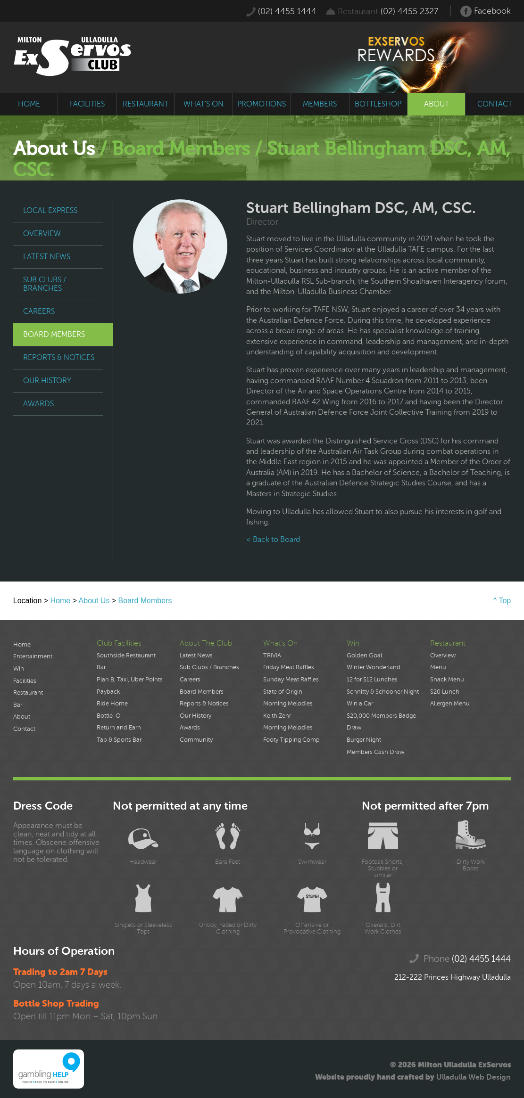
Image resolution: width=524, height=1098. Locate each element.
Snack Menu (447, 679)
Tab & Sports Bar (119, 740)
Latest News (46, 257)
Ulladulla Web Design (473, 1077)
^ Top (502, 601)
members (320, 104)
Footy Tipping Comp (291, 740)
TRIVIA (272, 655)
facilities (87, 104)
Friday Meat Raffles (288, 667)
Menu (438, 667)
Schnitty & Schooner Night (383, 691)
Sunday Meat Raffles (291, 679)
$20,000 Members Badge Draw (381, 722)
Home (60, 601)
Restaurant (28, 692)
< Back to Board (273, 539)
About (21, 716)
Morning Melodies (288, 703)
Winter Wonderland (373, 667)
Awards (38, 404)
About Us (94, 601)
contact (494, 104)
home (29, 104)
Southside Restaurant (126, 655)
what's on (203, 104)
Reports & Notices (58, 357)
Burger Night (364, 740)
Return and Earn (119, 727)
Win (18, 668)
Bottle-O (109, 716)
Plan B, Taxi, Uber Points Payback (130, 685)
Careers (39, 311)
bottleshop (378, 104)
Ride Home (112, 703)
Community (196, 740)
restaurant (145, 104)
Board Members (54, 334)
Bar (17, 705)
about (436, 104)
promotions (261, 104)
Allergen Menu (450, 703)
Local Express (50, 210)
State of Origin (282, 691)
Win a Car (360, 703)
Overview (42, 233)
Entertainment (32, 656)
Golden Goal (364, 655)
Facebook (485, 11)
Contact (24, 729)
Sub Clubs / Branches (44, 284)
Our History (47, 381)
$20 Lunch (444, 691)
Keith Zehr (277, 716)
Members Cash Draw (375, 752)
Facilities (24, 681)
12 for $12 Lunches (372, 679)
